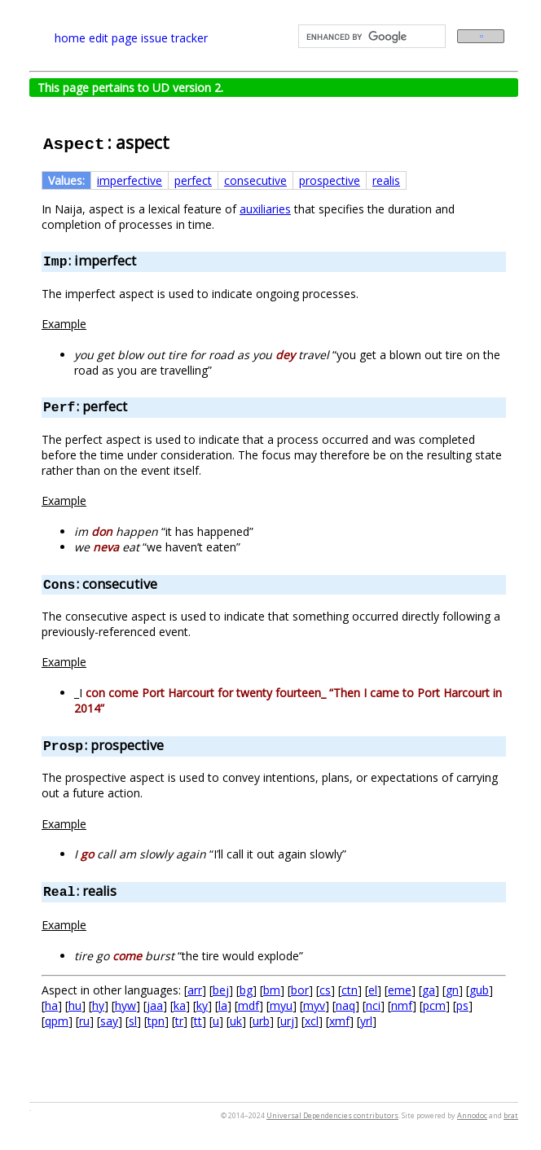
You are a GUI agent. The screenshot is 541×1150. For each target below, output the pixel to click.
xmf (339, 1021)
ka (180, 1005)
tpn (156, 1021)
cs (325, 990)
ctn (349, 990)
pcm (434, 1005)
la (222, 1005)
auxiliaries (265, 209)
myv (314, 1005)
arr (194, 990)
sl (133, 1021)
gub (479, 990)
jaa (155, 1005)
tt (198, 1021)
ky (202, 1005)
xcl (312, 1021)
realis (386, 180)
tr (179, 1021)
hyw (125, 1005)
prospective (329, 180)
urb (261, 1021)
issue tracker (174, 38)
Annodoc (472, 1115)
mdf (248, 1005)
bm (271, 990)
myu (281, 1005)
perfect (193, 180)
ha (51, 1005)
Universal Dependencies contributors (332, 1115)
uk (236, 1021)
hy (98, 1005)
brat (511, 1115)
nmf (401, 1005)
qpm (56, 1021)
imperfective (129, 180)
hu (74, 1005)
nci (373, 1005)
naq (345, 1005)
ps (462, 1005)
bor (300, 990)
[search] (370, 36)
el (372, 990)
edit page (113, 38)
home (70, 38)
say (109, 1021)
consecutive (255, 180)
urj (287, 1021)
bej (221, 990)
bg (246, 990)
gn (452, 990)
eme (399, 990)
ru (84, 1021)
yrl (366, 1021)
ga (428, 990)
